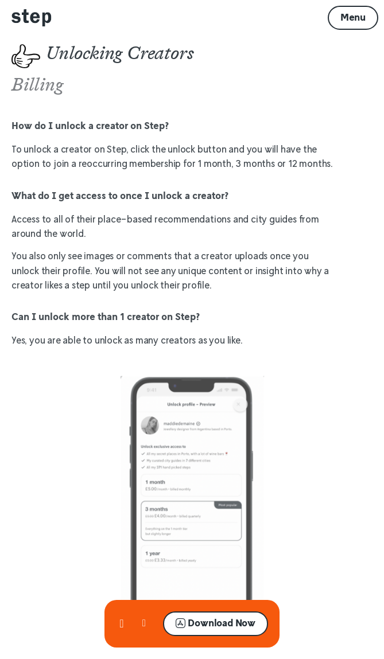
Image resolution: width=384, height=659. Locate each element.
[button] (353, 18)
